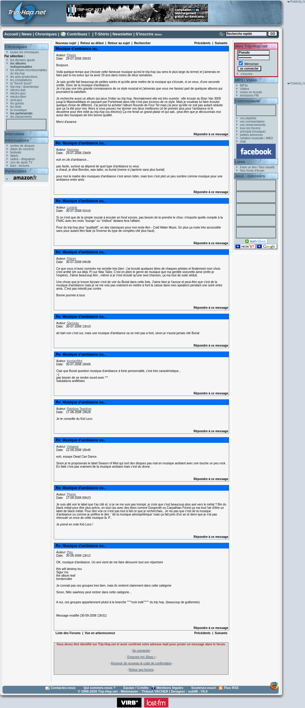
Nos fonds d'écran (252, 170)
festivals (15, 152)
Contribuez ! (78, 34)
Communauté (247, 101)
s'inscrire (246, 74)
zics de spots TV (21, 162)
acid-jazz (16, 100)
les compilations (21, 80)
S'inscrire (145, 34)
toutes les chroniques (24, 52)
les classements (21, 116)
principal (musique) (252, 131)
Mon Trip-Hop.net (251, 46)
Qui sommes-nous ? (99, 688)
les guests (17, 103)
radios (14, 159)
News (26, 34)
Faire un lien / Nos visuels (257, 167)
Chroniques (46, 34)
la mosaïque (18, 110)
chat (243, 141)
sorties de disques (22, 145)
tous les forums (250, 128)
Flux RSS (231, 688)
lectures (24, 165)
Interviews (14, 134)
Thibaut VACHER (154, 691)
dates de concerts (22, 149)
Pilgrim (71, 55)
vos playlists (248, 118)
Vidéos (244, 89)
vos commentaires (252, 121)
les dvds (15, 106)
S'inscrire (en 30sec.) (141, 657)
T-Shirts (102, 34)
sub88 (193, 691)
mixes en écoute (251, 92)
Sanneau (73, 149)
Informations (17, 140)
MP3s (244, 85)
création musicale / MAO (256, 138)
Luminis (72, 207)
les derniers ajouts (22, 60)
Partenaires (16, 171)
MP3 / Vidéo (246, 80)
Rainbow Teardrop (79, 408)
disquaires (28, 159)
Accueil (11, 34)
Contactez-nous (63, 688)
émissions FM (249, 95)
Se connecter (141, 650)
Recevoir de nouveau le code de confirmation (141, 663)
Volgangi (72, 446)
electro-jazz (18, 93)
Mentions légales (170, 688)
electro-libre (18, 96)
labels (14, 155)
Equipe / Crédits (136, 688)
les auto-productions (23, 76)
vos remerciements (252, 125)
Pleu (70, 552)
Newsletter (122, 34)
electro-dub (17, 90)
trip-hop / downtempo (24, 86)
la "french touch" (21, 83)
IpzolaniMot (74, 361)
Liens (240, 162)
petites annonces (251, 135)
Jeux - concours (250, 176)
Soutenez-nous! (203, 688)
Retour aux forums (141, 669)
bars (13, 165)
